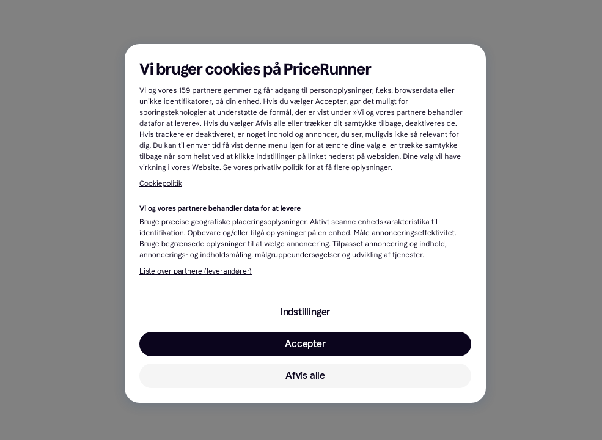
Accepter (305, 344)
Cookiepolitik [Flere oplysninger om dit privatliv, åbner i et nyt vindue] (160, 184)
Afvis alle (305, 375)
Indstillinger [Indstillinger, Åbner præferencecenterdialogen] (305, 312)
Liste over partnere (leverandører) (195, 271)
